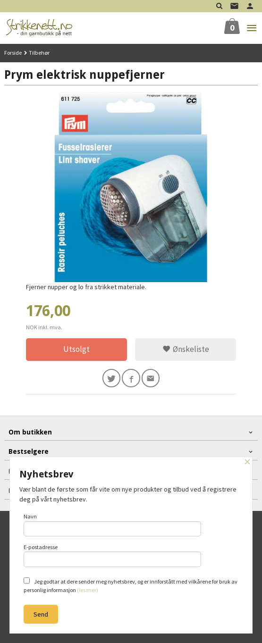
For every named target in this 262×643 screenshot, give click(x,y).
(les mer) (87, 589)
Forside (13, 52)
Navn (113, 524)
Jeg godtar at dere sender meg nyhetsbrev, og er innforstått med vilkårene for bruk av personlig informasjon (130, 585)
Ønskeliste (185, 349)
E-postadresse (113, 555)
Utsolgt (76, 349)
